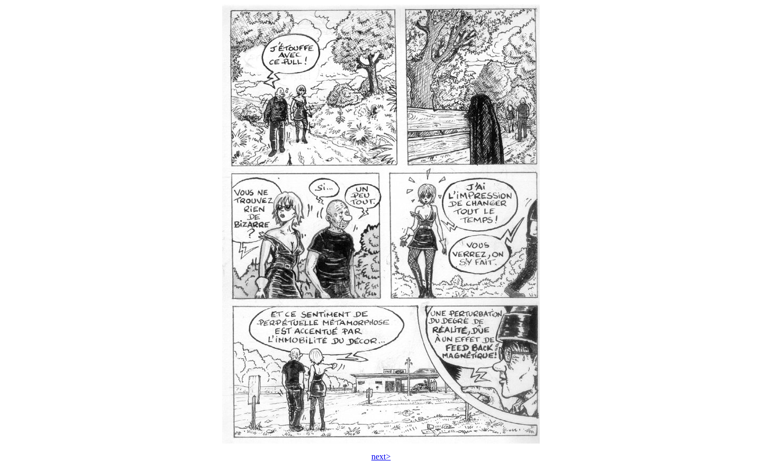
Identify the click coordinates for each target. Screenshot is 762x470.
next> (381, 456)
